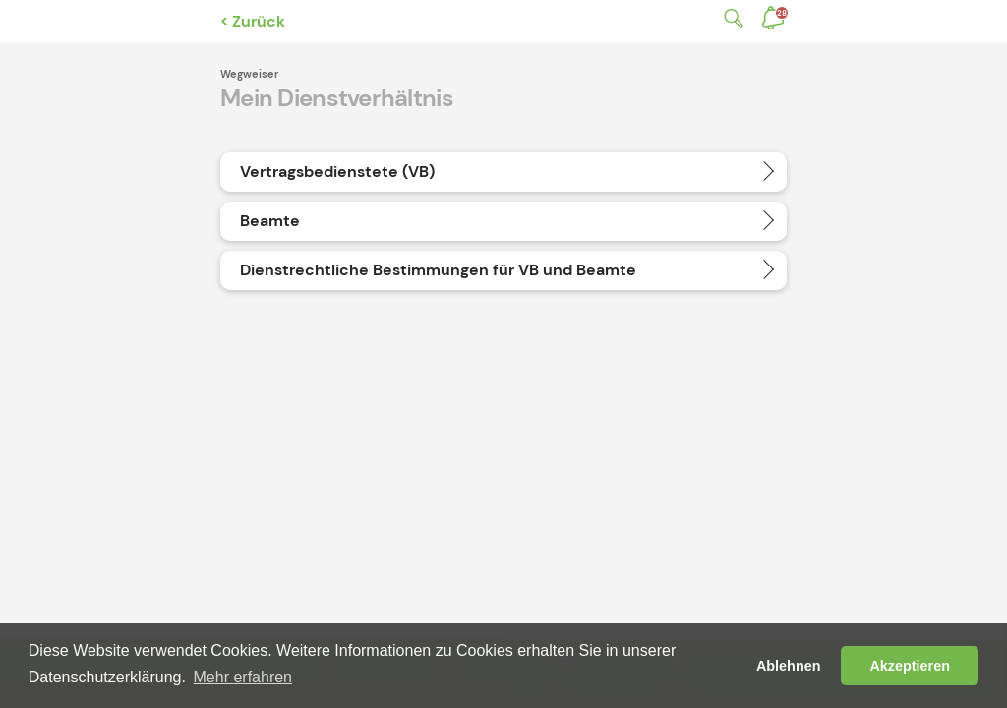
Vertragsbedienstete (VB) (337, 171)
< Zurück (252, 21)
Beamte (270, 220)
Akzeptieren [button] (909, 666)
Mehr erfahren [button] (243, 677)
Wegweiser (249, 74)
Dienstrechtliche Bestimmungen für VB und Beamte (438, 270)
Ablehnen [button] (788, 666)
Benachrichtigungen (782, 13)
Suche (729, 18)
